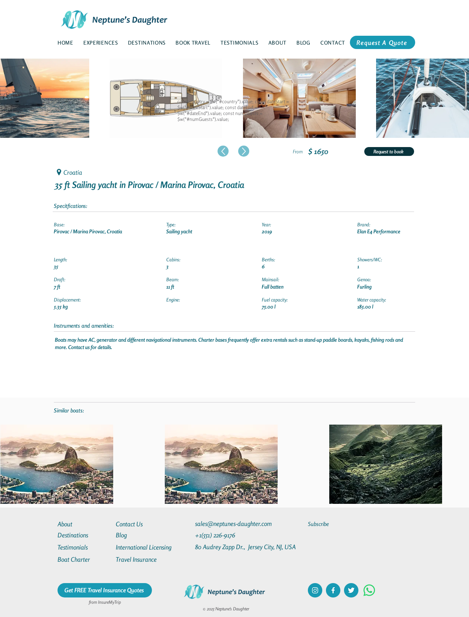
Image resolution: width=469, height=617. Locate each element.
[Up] (223, 151)
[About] (84, 524)
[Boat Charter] (84, 559)
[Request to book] (389, 151)
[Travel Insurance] (142, 559)
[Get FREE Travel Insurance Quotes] (105, 590)
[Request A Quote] (382, 42)
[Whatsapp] (369, 590)
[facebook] (333, 590)
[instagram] (315, 590)
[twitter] (351, 590)
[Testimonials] (84, 547)
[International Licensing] (149, 547)
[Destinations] (84, 535)
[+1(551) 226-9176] (229, 535)
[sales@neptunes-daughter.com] (235, 523)
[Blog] (142, 535)
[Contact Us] (142, 524)
